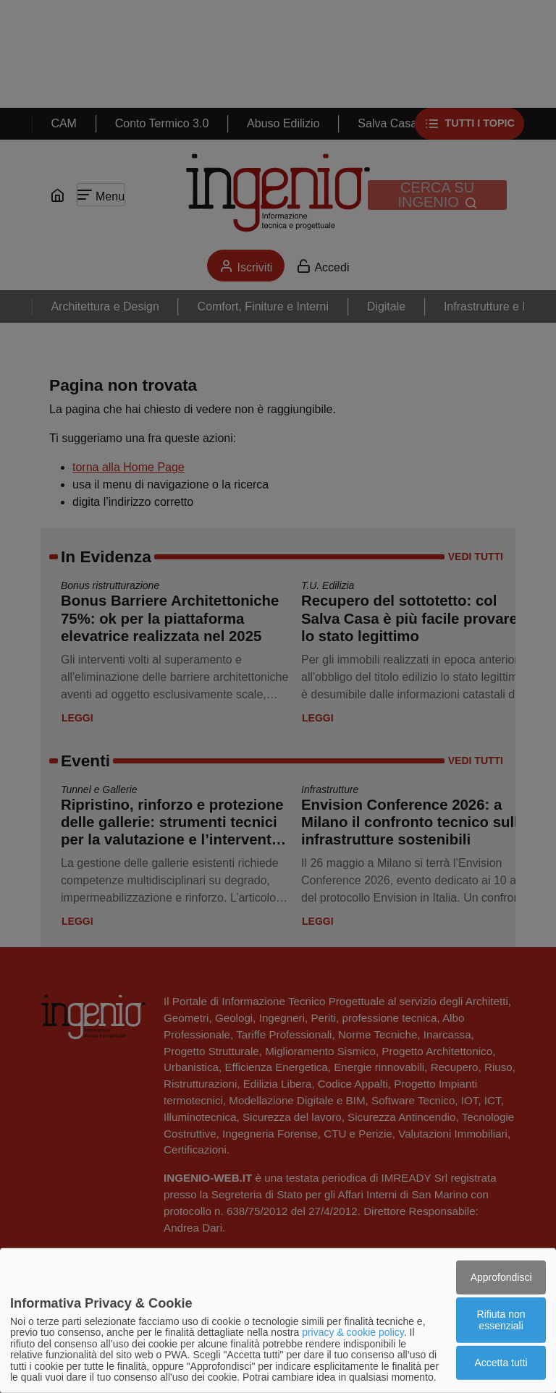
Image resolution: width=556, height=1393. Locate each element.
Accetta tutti (501, 1362)
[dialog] (278, 1320)
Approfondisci (501, 1276)
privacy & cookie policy (353, 1332)
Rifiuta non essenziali (501, 1319)
